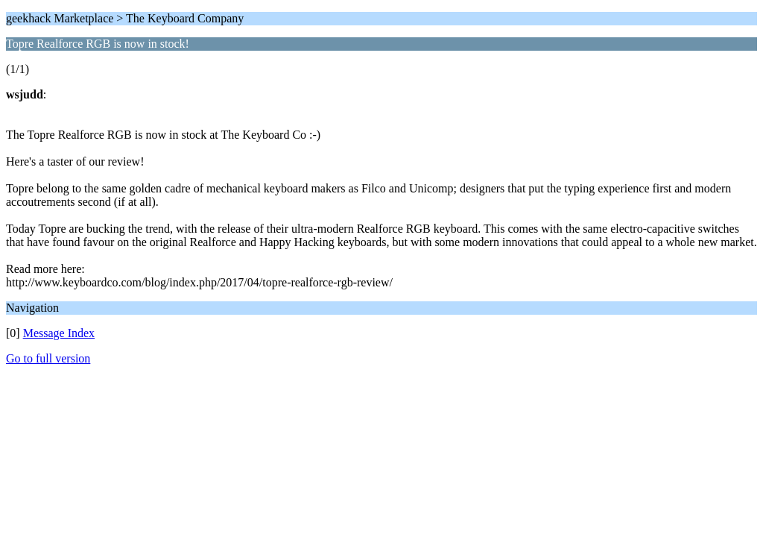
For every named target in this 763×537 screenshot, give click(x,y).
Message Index (59, 333)
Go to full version (48, 358)
